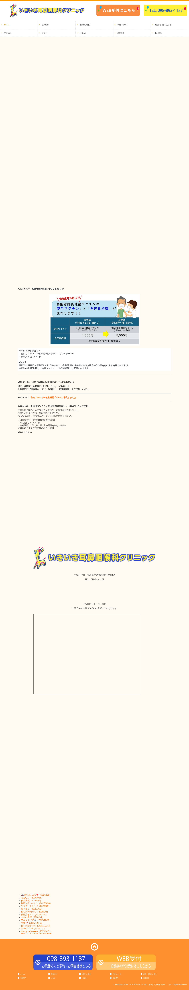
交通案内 (7, 33)
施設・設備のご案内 (163, 25)
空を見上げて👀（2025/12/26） (36, 920)
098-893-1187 (97, 579)
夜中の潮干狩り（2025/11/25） (36, 926)
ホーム (6, 25)
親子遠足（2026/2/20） (32, 909)
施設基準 (120, 33)
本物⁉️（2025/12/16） (32, 923)
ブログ (44, 33)
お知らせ (83, 33)
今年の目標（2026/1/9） (32, 917)
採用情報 (158, 33)
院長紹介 (45, 25)
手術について (122, 25)
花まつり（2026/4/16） (32, 898)
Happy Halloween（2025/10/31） (37, 931)
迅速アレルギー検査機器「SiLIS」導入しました (53, 397)
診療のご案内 (85, 25)
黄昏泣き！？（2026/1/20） (34, 914)
